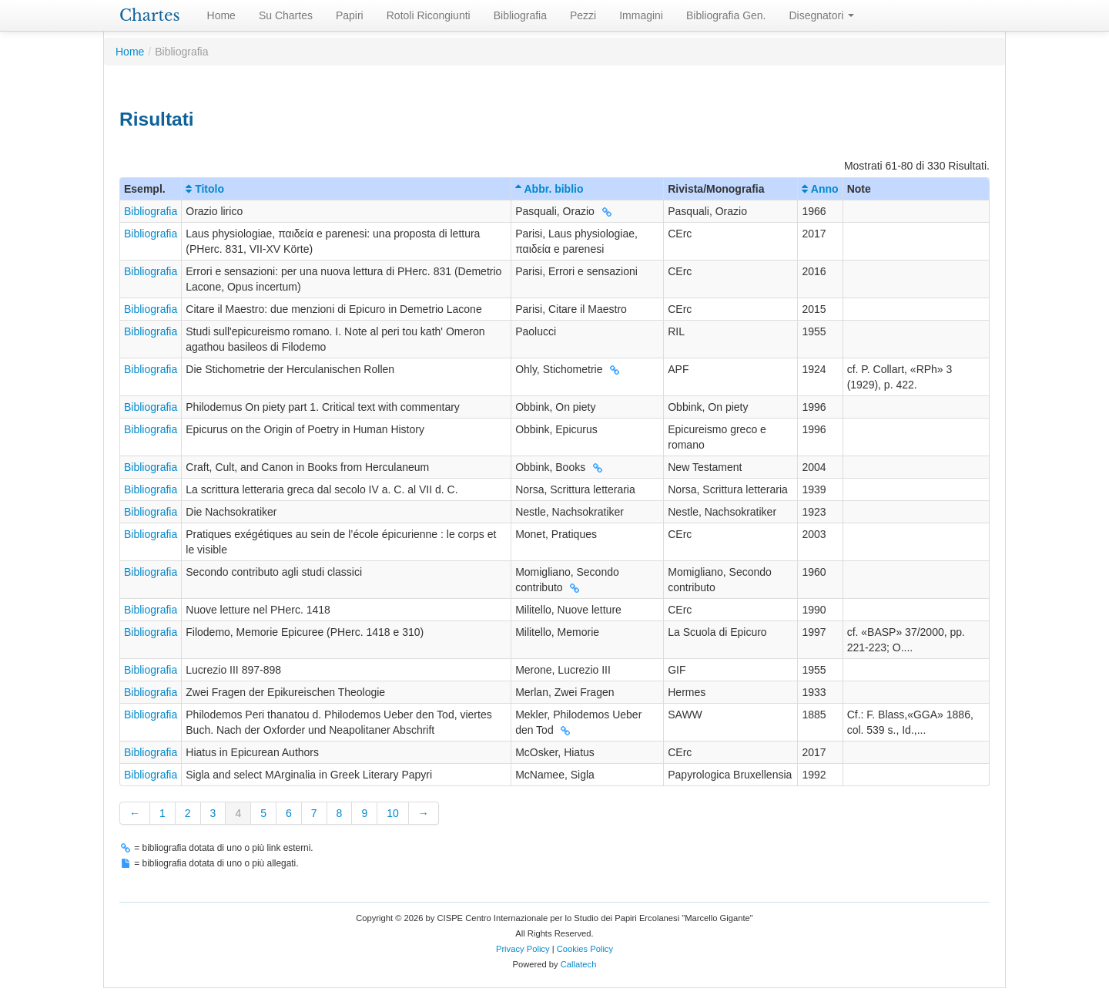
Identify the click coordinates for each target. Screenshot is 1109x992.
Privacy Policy (523, 948)
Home (221, 15)
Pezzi (583, 15)
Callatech (579, 964)
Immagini (641, 15)
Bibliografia (520, 15)
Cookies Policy (585, 948)
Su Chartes (286, 15)
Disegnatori (822, 15)
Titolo (205, 189)
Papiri (350, 15)
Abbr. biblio (549, 189)
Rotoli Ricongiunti (429, 15)
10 (393, 813)
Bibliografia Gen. (726, 15)
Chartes (149, 15)
